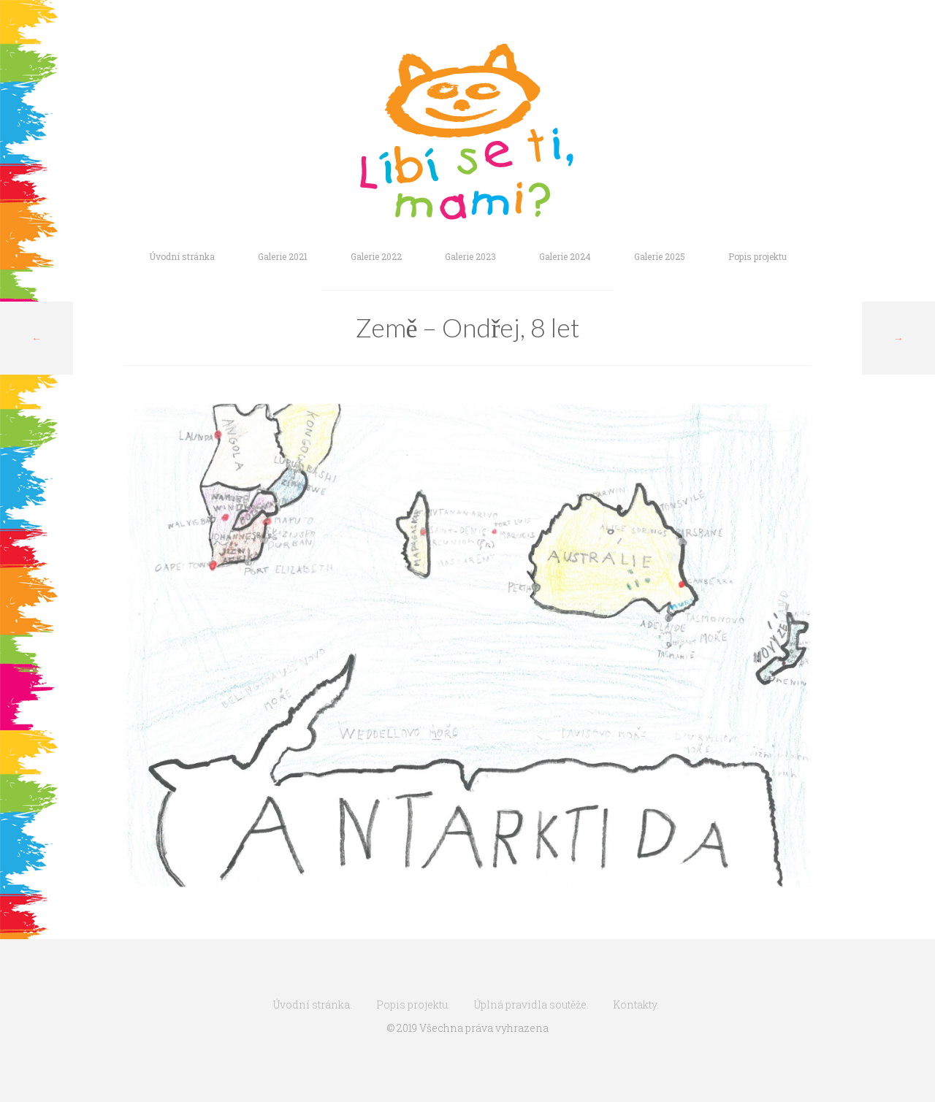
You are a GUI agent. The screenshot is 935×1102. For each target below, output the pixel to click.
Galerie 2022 (376, 256)
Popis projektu (757, 256)
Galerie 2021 (283, 256)
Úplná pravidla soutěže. (531, 1004)
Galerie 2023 (470, 256)
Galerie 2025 (659, 256)
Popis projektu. (413, 1004)
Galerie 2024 (565, 256)
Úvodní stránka (182, 256)
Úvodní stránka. (312, 1004)
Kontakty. (636, 1004)
